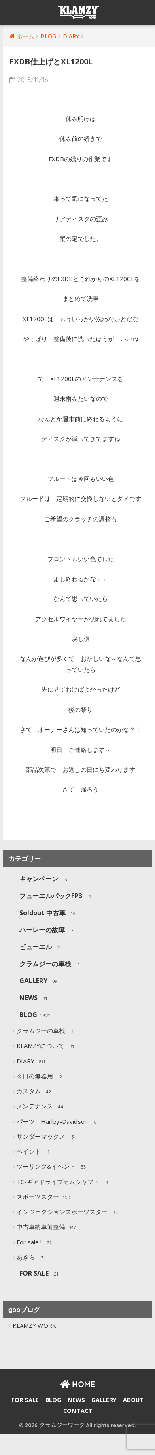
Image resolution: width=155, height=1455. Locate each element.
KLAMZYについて (47, 1046)
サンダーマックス (47, 1137)
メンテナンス (41, 1107)
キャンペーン (45, 879)
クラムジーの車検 (51, 964)
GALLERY (39, 981)
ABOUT (133, 1400)
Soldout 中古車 (48, 913)
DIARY (32, 1062)
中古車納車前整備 (47, 1227)
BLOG (35, 1015)
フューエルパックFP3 (57, 896)
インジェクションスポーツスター (68, 1212)
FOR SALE (40, 1274)
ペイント (35, 1152)
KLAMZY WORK (34, 1325)
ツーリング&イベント (52, 1167)
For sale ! (35, 1243)
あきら (32, 1258)
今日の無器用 (41, 1077)
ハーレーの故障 (48, 930)
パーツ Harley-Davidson (58, 1122)
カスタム (35, 1092)
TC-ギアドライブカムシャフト (64, 1182)
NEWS (34, 998)
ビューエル (41, 947)
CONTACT (77, 1411)
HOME (78, 1384)
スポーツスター (44, 1197)
